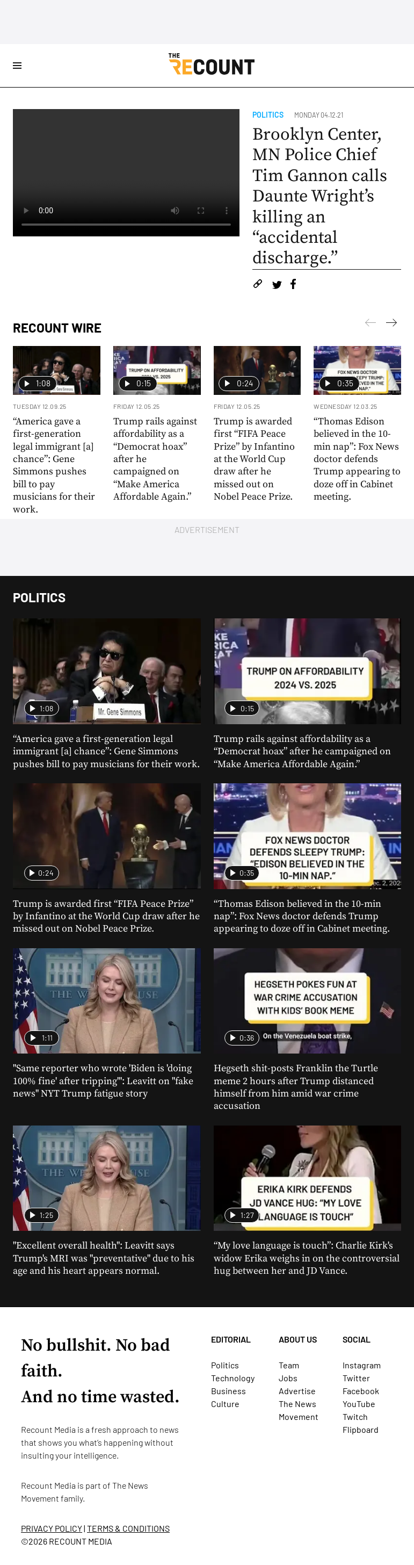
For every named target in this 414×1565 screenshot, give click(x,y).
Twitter (356, 1378)
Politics (268, 114)
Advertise (297, 1391)
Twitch (355, 1416)
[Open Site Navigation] (17, 65)
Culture (225, 1403)
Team (289, 1365)
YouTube (359, 1403)
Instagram (362, 1365)
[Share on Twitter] (277, 285)
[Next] (370, 324)
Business (228, 1391)
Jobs (288, 1378)
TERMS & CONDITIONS (128, 1528)
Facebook (361, 1391)
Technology (233, 1378)
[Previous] (391, 324)
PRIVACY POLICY (51, 1528)
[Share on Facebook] (293, 285)
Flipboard (361, 1429)
